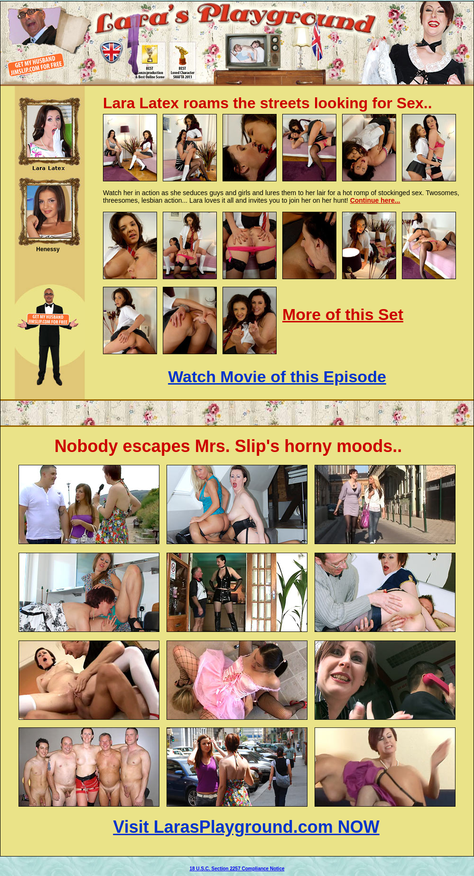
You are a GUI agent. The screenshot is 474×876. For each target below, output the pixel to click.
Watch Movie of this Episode (277, 376)
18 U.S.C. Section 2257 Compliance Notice (236, 868)
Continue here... (375, 200)
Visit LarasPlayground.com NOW (246, 827)
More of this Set (342, 314)
